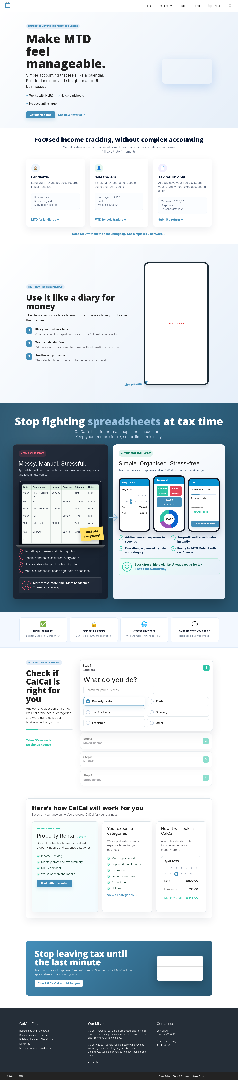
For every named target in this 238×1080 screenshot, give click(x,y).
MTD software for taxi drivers (35, 1048)
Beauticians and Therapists (33, 1035)
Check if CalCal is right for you (59, 983)
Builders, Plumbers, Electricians (36, 1039)
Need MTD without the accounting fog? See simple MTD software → (119, 234)
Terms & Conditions (181, 1076)
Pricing (196, 5)
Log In (147, 5)
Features (167, 6)
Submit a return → (170, 219)
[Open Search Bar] (230, 6)
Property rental (99, 701)
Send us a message (167, 1041)
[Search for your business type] (118, 690)
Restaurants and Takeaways (34, 1030)
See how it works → (71, 115)
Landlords (24, 1043)
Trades (157, 701)
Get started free (41, 115)
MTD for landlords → (45, 219)
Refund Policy (198, 1076)
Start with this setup (54, 883)
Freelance (95, 723)
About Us (93, 1062)
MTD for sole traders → (111, 219)
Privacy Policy (164, 1076)
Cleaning (158, 712)
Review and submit (205, 523)
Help (182, 5)
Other (156, 723)
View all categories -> (122, 895)
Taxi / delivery (98, 712)
